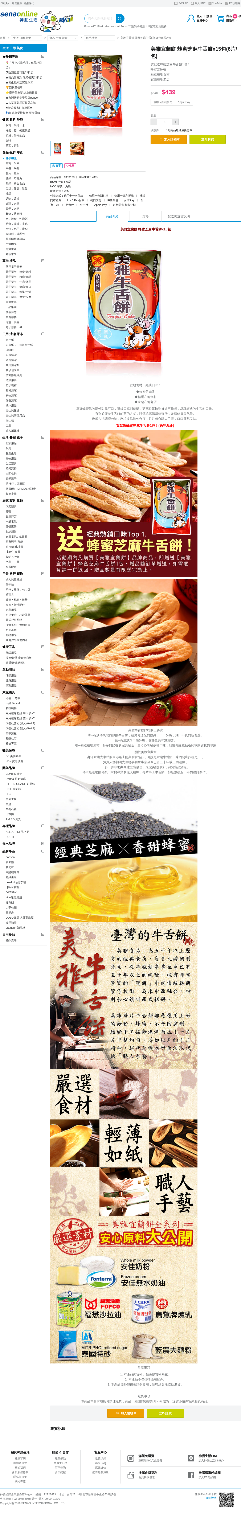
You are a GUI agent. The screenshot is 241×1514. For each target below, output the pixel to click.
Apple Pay (184, 102)
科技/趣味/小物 (15, 546)
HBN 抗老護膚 (14, 761)
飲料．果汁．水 (15, 125)
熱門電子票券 (14, 266)
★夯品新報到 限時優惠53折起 (24, 77)
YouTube (215, 3)
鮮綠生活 (11, 877)
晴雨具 (10, 594)
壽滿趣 (10, 912)
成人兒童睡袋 (14, 579)
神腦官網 (20, 1458)
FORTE (10, 836)
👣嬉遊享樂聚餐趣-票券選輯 (23, 112)
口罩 (8, 425)
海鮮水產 (11, 249)
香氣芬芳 (11, 516)
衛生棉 (10, 420)
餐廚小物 (11, 493)
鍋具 (8, 448)
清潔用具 (11, 380)
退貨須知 (100, 1458)
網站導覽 (20, 1481)
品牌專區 (8, 851)
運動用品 (8, 669)
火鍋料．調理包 (15, 233)
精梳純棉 (11, 708)
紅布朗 (10, 902)
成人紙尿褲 (12, 430)
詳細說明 (211, 1497)
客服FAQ (100, 1463)
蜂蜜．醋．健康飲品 (18, 130)
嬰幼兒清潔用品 (15, 415)
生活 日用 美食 (22, 38)
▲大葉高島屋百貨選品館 (21, 102)
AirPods (122, 26)
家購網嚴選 (12, 872)
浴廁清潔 (11, 360)
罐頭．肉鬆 (12, 203)
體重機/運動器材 (16, 662)
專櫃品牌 (8, 826)
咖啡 (8, 140)
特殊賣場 (11, 940)
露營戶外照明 (14, 619)
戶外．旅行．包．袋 (18, 589)
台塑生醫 (11, 799)
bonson (10, 857)
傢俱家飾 (11, 526)
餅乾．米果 (12, 163)
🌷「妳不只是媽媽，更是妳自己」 (24, 65)
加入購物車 (169, 139)
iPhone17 (90, 26)
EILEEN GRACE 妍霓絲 (20, 783)
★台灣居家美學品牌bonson (22, 97)
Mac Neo (110, 26)
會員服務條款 (20, 1472)
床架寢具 (11, 506)
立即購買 (207, 139)
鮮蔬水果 (11, 254)
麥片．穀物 (12, 173)
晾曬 (8, 511)
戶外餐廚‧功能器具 (18, 614)
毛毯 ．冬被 (13, 698)
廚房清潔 (11, 355)
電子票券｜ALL (15, 327)
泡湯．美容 (12, 322)
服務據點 (17, 3)
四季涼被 (11, 733)
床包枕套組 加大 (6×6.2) (20, 723)
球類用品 (11, 675)
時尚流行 (11, 468)
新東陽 (10, 862)
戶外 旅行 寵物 (12, 573)
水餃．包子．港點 (17, 228)
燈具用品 (11, 609)
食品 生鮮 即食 (58, 38)
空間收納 (11, 473)
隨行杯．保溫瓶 (15, 483)
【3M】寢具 (13, 551)
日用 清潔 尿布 (12, 334)
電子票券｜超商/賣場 (18, 276)
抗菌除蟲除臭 (14, 375)
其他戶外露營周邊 (17, 640)
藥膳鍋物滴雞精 (15, 239)
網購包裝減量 (100, 1472)
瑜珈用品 (11, 685)
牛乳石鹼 (11, 809)
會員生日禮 (60, 1463)
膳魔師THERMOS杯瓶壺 (21, 488)
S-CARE (181, 3)
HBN (8, 794)
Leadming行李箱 (16, 882)
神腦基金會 (20, 1463)
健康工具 (8, 647)
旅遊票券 (11, 317)
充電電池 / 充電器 (16, 536)
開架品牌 (8, 768)
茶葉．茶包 (12, 145)
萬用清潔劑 (12, 365)
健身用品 (11, 680)
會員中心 (204, 20)
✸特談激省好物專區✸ (19, 107)
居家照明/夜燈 (14, 541)
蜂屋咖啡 (11, 922)
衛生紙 (10, 339)
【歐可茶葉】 (14, 887)
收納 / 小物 (12, 556)
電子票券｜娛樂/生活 (18, 292)
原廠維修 (100, 1467)
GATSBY (11, 892)
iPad (100, 26)
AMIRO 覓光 (13, 819)
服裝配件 (11, 567)
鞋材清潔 (11, 390)
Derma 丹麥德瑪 (16, 778)
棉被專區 (11, 743)
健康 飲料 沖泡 (12, 119)
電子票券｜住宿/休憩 (18, 281)
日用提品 (8, 934)
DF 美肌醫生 (13, 756)
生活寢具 (11, 463)
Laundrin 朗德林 (15, 927)
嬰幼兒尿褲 (12, 410)
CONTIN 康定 (14, 773)
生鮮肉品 (11, 244)
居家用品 (11, 443)
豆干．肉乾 (12, 208)
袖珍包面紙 (12, 370)
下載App (5, 3)
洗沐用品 (11, 405)
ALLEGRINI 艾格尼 (17, 831)
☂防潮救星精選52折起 (19, 72)
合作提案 (60, 1472)
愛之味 (10, 867)
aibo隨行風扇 (14, 897)
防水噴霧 (11, 385)
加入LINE (198, 3)
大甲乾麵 (11, 907)
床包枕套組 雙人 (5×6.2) (20, 728)
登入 (199, 16)
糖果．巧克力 (14, 178)
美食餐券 (11, 302)
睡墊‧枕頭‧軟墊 (17, 599)
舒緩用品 (11, 652)
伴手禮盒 (91, 38)
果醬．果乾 (12, 168)
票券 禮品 (9, 261)
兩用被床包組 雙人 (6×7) (21, 718)
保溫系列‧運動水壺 (18, 625)
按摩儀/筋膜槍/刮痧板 (19, 657)
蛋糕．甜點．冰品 (17, 188)
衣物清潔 (11, 395)
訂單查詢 (60, 1467)
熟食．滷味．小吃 (17, 223)
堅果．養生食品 (15, 183)
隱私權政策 (20, 1476)
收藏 (70, 165)
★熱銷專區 (10, 56)
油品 (8, 193)
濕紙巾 (10, 350)
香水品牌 (8, 843)
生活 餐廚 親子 (12, 437)
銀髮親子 (11, 478)
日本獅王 (11, 814)
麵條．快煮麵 (14, 213)
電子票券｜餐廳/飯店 (18, 286)
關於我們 (20, 1467)
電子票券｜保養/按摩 (18, 297)
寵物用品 (11, 458)
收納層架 (11, 531)
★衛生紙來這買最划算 (19, 82)
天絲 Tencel (13, 703)
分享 (56, 165)
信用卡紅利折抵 (162, 102)
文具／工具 (12, 561)
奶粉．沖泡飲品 (15, 135)
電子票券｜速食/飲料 (18, 271)
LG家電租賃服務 (157, 26)
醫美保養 (8, 750)
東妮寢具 (8, 692)
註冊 (209, 16)
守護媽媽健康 (136, 26)
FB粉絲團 (232, 3)
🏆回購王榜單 (14, 87)
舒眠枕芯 (11, 738)
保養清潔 (11, 400)
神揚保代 (29, 3)
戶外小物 (11, 630)
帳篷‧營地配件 (15, 604)
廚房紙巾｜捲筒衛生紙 (19, 344)
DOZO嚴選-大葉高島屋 (20, 917)
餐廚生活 (11, 453)
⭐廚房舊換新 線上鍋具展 (21, 92)
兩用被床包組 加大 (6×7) (21, 713)
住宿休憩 (11, 312)
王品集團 (11, 307)
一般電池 (11, 521)
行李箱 (10, 584)
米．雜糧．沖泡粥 (17, 218)
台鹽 (8, 804)
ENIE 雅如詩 (13, 789)
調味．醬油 (12, 198)
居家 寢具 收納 (12, 500)
